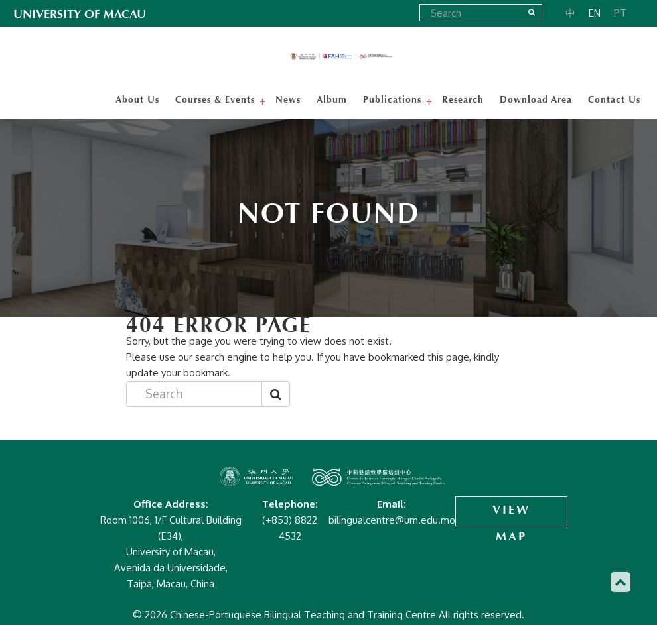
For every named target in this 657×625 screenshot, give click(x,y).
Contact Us (614, 99)
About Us (137, 99)
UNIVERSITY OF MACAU (79, 14)
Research (463, 99)
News (288, 99)
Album (332, 99)
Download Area (536, 99)
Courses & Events (216, 99)
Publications (394, 99)
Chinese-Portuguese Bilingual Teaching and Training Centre (342, 56)
